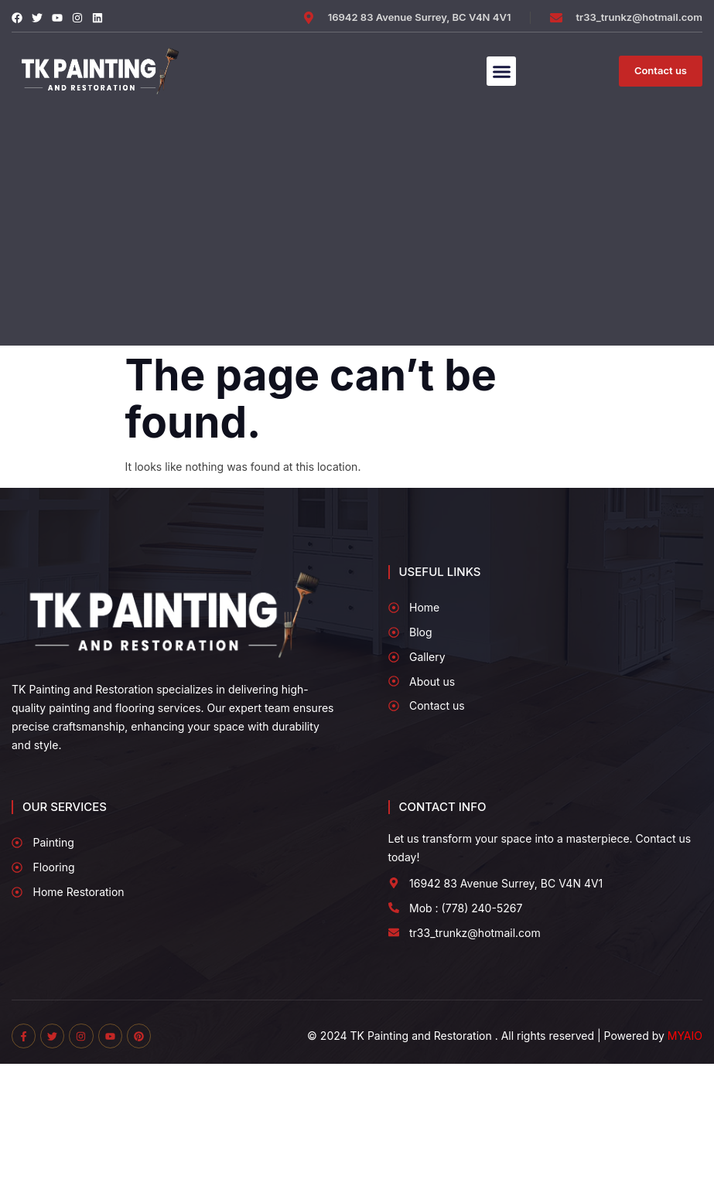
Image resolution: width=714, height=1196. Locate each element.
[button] (501, 71)
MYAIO (685, 1035)
